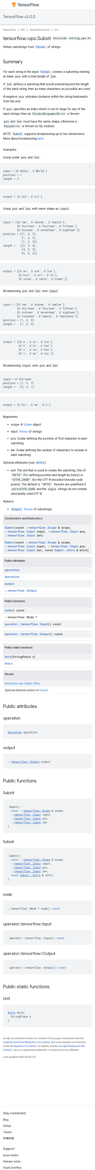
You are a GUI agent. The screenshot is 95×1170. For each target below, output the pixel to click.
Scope (27, 424)
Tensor (41, 47)
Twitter (7, 1132)
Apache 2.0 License (25, 1046)
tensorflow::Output (22, 590)
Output (17, 509)
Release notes (11, 1161)
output (9, 584)
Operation (12, 577)
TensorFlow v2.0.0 (19, 16)
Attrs (40, 462)
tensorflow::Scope (42, 527)
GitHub (7, 1125)
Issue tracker (11, 1155)
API (23, 29)
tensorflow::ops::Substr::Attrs (22, 683)
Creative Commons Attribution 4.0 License (26, 1042)
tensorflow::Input (21, 531)
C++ (57, 29)
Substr (18, 134)
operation (12, 570)
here (41, 138)
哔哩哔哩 (8, 1138)
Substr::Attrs (65, 550)
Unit (8, 657)
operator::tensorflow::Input (26, 624)
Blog (5, 1119)
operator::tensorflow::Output (27, 634)
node (8, 610)
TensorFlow (9, 29)
